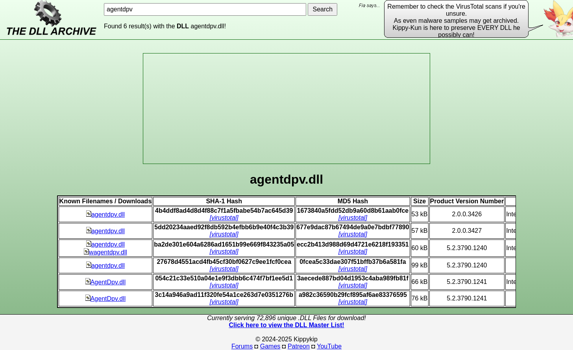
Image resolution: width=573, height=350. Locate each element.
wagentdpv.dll (105, 252)
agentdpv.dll (105, 214)
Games (270, 346)
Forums (242, 346)
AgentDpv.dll (105, 282)
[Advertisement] (286, 108)
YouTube (329, 346)
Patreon (299, 346)
